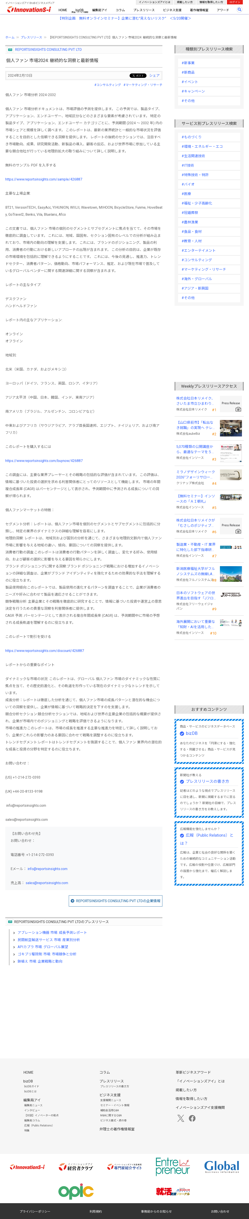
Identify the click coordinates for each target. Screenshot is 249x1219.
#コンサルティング (107, 85)
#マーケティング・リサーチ (142, 85)
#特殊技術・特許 (195, 175)
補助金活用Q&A (109, 1110)
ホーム (10, 37)
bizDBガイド (31, 1086)
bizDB (80, 10)
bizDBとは (30, 1091)
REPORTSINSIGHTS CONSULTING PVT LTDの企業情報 (118, 901)
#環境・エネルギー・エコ (202, 146)
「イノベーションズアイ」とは (200, 1081)
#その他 (188, 101)
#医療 (186, 194)
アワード (223, 10)
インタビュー (32, 1110)
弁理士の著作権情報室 (117, 1129)
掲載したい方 (185, 2)
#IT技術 (188, 165)
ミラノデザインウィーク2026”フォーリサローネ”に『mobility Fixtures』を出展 (196, 475)
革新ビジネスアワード (193, 1072)
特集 (27, 1130)
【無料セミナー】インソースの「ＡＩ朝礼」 (195, 499)
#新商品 (188, 72)
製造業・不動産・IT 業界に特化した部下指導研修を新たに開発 (196, 547)
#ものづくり (192, 137)
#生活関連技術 (193, 156)
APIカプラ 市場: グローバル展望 (43, 947)
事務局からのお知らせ (156, 1211)
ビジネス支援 (172, 10)
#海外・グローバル (197, 279)
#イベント (190, 82)
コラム (120, 10)
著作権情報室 (199, 10)
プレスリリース (144, 10)
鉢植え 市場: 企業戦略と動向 (40, 961)
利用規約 (95, 1211)
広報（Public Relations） (39, 1125)
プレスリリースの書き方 (207, 781)
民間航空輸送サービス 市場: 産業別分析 (49, 940)
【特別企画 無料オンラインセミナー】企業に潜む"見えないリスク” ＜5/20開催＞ (124, 18)
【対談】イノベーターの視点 (41, 1115)
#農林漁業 (190, 222)
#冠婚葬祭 (190, 213)
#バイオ (188, 184)
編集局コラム (32, 1120)
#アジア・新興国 (195, 288)
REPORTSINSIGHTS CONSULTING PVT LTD (48, 49)
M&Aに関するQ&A (111, 1115)
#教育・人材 (192, 241)
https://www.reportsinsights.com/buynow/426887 (44, 461)
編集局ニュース (33, 1105)
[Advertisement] (83, 1006)
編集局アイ (99, 10)
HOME (63, 10)
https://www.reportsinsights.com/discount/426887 (44, 651)
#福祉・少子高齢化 (197, 203)
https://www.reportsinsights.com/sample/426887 (43, 179)
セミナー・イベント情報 (114, 1105)
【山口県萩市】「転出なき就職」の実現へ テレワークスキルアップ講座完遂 (196, 425)
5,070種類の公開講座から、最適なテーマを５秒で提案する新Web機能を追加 (195, 450)
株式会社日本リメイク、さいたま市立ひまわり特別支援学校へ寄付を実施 (195, 401)
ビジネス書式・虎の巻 (113, 1120)
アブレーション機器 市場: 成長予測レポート (52, 933)
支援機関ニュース (110, 1100)
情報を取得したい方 (211, 2)
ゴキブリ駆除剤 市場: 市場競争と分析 (47, 954)
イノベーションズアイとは (154, 2)
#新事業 (188, 63)
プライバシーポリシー (35, 1211)
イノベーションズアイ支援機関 (200, 1108)
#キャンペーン (193, 91)
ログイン (235, 2)
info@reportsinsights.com (47, 869)
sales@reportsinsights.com (47, 883)
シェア (154, 75)
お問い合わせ (220, 1211)
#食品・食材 (192, 232)
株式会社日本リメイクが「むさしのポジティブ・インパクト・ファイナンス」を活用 (195, 523)
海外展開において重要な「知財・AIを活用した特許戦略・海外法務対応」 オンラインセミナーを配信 (195, 625)
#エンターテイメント (199, 250)
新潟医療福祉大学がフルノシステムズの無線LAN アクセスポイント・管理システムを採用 (195, 572)
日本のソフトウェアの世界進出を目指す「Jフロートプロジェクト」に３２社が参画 (195, 596)
